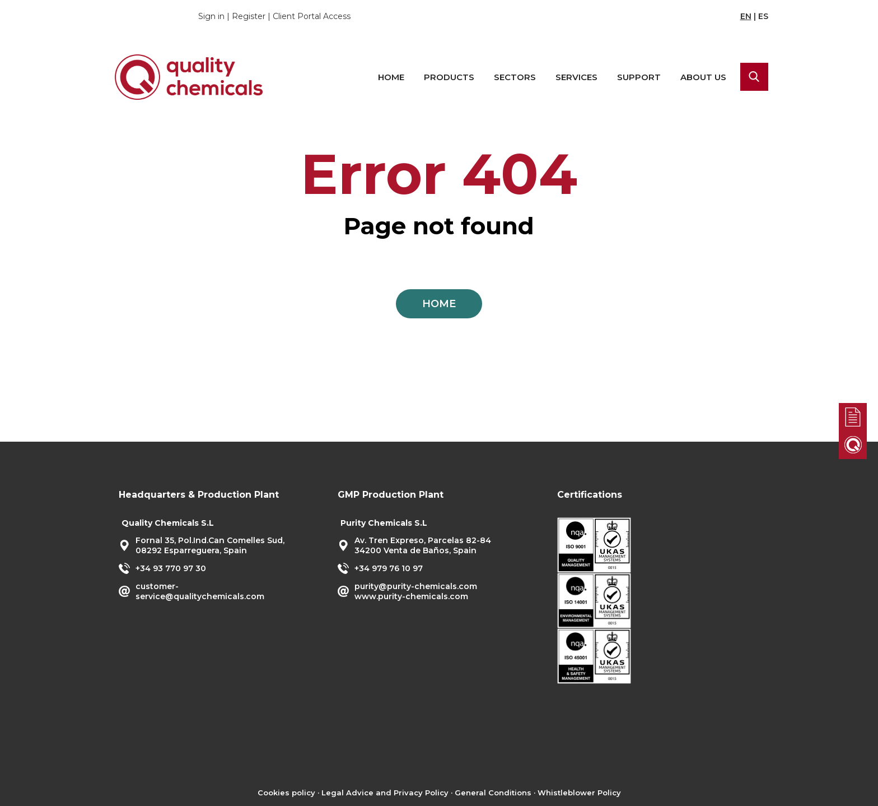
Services (576, 77)
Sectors (515, 77)
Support (639, 77)
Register (248, 16)
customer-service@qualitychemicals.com (200, 591)
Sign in (211, 16)
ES (763, 16)
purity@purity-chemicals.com (415, 586)
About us (703, 77)
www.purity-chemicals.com (411, 596)
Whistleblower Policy (579, 792)
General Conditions (493, 792)
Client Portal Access (312, 16)
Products (449, 77)
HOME (439, 304)
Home (391, 77)
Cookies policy (286, 792)
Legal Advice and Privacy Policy (385, 792)
